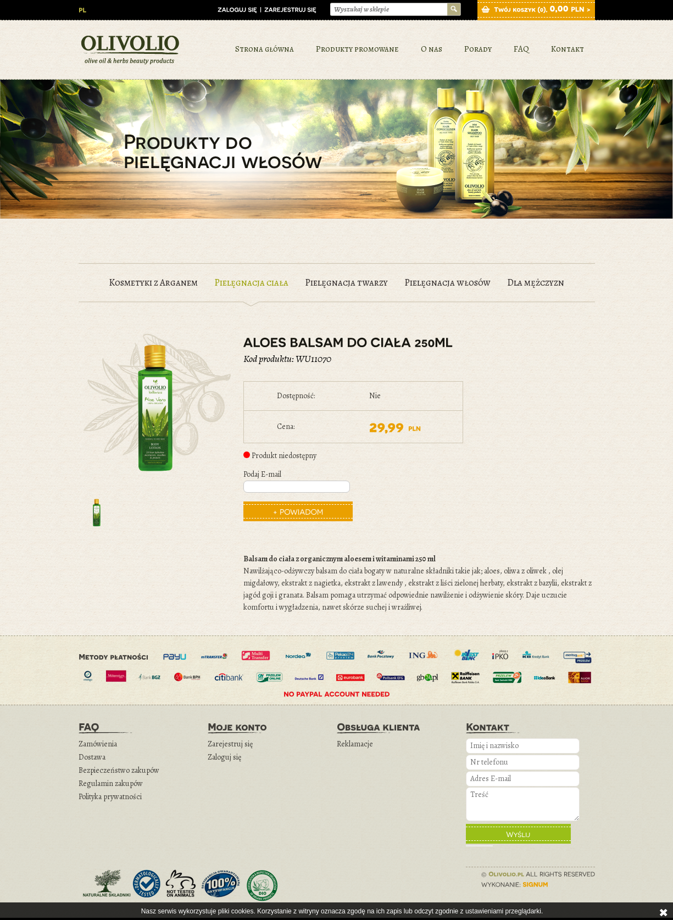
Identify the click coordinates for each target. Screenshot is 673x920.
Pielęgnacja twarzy (346, 282)
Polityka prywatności (110, 796)
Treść (523, 804)
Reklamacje (355, 744)
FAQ (521, 48)
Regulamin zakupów (111, 783)
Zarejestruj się (230, 744)
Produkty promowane (357, 48)
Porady (478, 48)
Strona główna (264, 48)
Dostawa (92, 757)
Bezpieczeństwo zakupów (119, 770)
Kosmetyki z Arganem (153, 282)
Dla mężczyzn (535, 282)
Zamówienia (98, 744)
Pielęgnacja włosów (447, 282)
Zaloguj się (224, 757)
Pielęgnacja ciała (251, 282)
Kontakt (567, 48)
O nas (431, 48)
